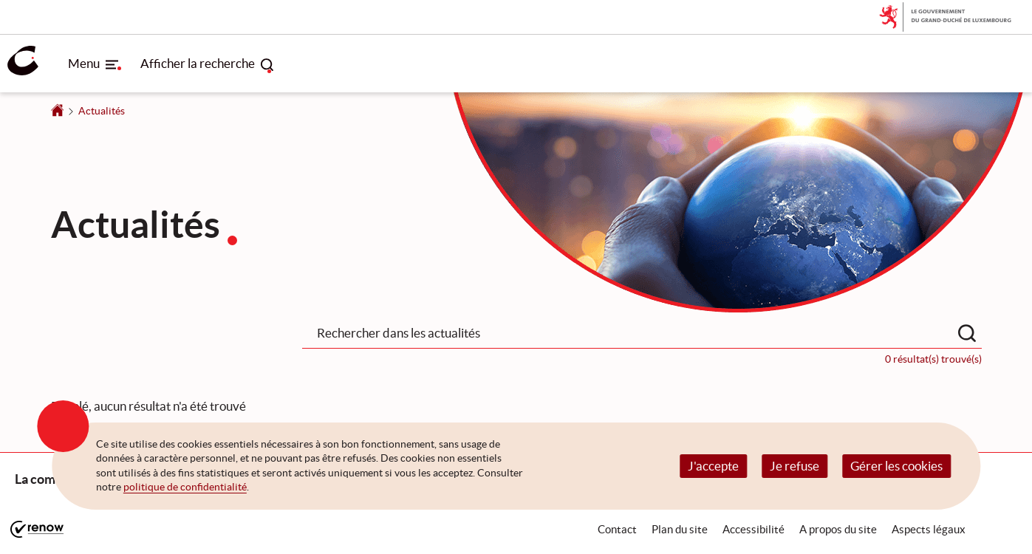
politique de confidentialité (185, 487)
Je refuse (794, 466)
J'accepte (713, 466)
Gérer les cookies (896, 466)
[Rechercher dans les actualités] (967, 333)
